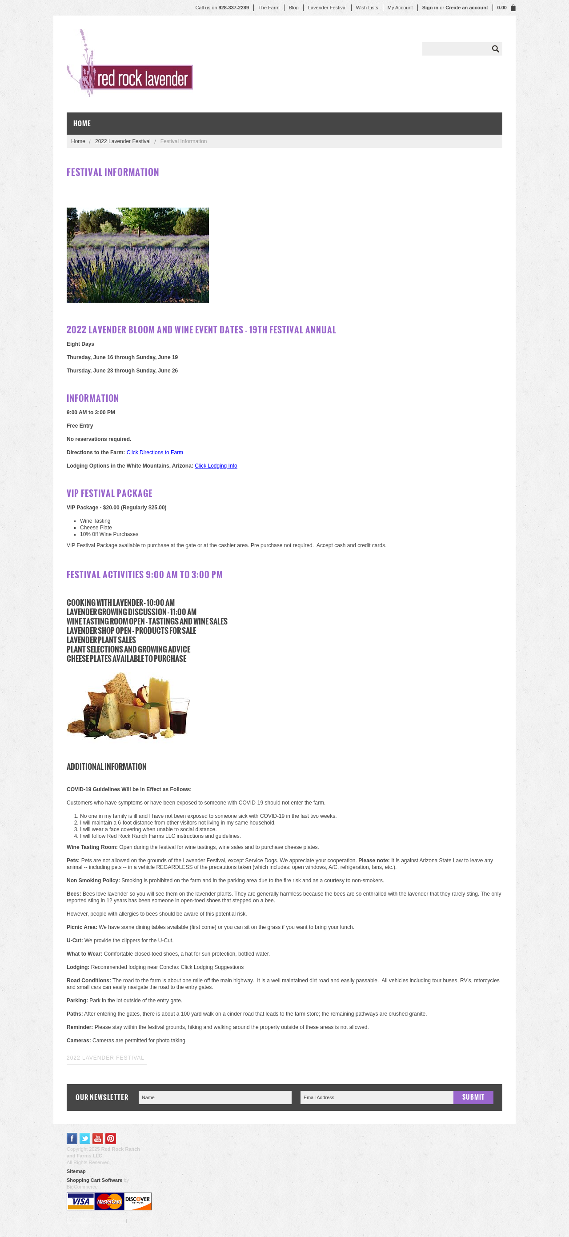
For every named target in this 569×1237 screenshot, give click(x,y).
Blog (294, 7)
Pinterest (110, 1138)
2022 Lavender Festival (123, 141)
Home (78, 141)
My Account (400, 7)
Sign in (430, 7)
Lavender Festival (327, 7)
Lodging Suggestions (219, 967)
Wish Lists (367, 7)
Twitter (85, 1138)
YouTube (98, 1138)
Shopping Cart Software (94, 1180)
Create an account (466, 7)
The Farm (269, 7)
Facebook (72, 1138)
